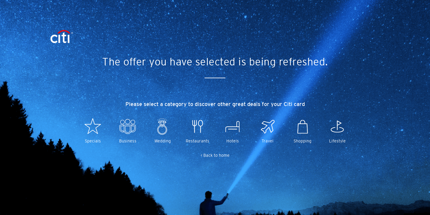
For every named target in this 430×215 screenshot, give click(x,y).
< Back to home (215, 155)
